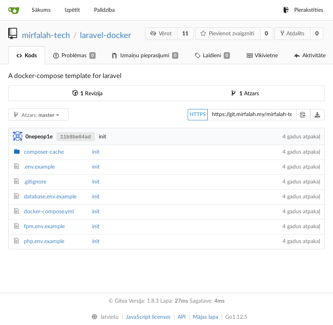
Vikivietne (262, 56)
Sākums (41, 10)
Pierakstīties (303, 10)
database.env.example (50, 197)
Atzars (245, 93)
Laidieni (212, 55)
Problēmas (74, 55)
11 (185, 33)
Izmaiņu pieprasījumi (145, 55)
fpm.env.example (44, 226)
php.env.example (44, 241)
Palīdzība (104, 10)
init (96, 152)
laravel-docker (105, 35)
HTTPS (198, 114)
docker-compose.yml (49, 211)
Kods (26, 56)
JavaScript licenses (148, 317)
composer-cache (44, 152)
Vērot (161, 33)
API (181, 317)
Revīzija (87, 93)
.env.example (39, 167)
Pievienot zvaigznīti (227, 33)
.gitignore (35, 182)
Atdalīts (292, 33)
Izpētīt (72, 10)
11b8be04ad (75, 137)
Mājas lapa (205, 317)
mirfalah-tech (46, 35)
